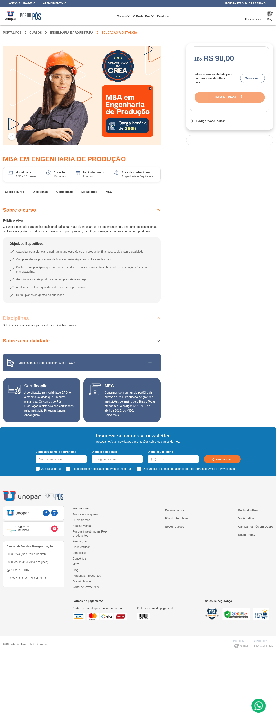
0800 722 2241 (16, 562)
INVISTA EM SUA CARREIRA (245, 3)
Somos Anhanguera (85, 514)
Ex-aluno (163, 16)
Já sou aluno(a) (51, 468)
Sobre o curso (14, 191)
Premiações (80, 541)
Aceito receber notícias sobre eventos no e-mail (102, 468)
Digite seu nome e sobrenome (56, 451)
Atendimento (54, 3)
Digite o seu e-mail (104, 451)
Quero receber (222, 459)
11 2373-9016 (18, 570)
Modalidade (89, 191)
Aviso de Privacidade (221, 468)
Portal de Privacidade (86, 587)
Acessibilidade (21, 3)
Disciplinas (40, 191)
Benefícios (79, 552)
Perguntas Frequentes (87, 575)
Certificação (64, 191)
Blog (75, 570)
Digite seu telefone (160, 451)
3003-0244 (14, 554)
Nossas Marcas (82, 525)
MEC (109, 191)
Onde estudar (81, 547)
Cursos (122, 16)
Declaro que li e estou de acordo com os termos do (189, 468)
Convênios (79, 558)
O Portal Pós (141, 16)
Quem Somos (81, 520)
